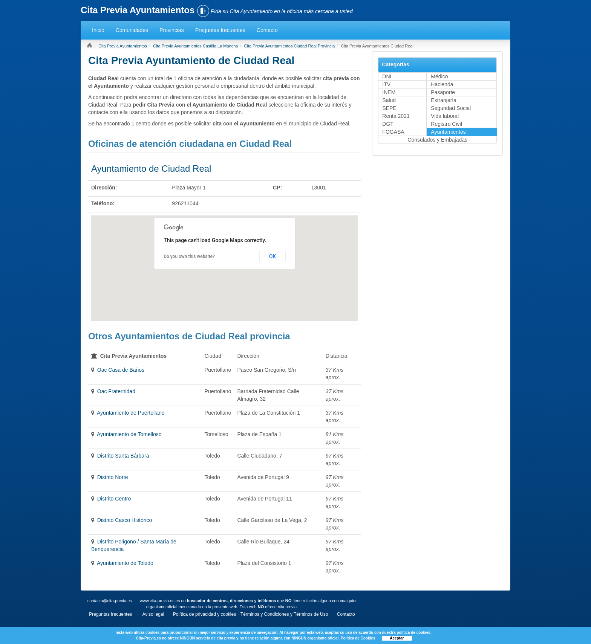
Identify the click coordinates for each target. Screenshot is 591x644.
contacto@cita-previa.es (109, 600)
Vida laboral (445, 116)
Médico (439, 76)
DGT (387, 124)
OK (272, 256)
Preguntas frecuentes (220, 30)
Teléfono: (103, 203)
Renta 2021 (395, 116)
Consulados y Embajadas (437, 140)
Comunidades (132, 30)
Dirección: (104, 188)
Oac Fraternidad (116, 391)
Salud (389, 100)
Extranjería (443, 100)
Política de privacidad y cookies (204, 614)
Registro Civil (446, 124)
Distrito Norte (112, 477)
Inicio (98, 30)
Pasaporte (443, 92)
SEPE (389, 108)
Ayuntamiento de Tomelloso (129, 434)
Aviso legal (153, 614)
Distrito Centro (114, 499)
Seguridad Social (451, 108)
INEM (388, 92)
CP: (277, 188)
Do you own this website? (189, 256)
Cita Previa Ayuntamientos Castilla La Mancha (195, 46)
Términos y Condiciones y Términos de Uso (284, 614)
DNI (386, 76)
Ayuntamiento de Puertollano (131, 413)
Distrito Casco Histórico (124, 520)
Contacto (267, 30)
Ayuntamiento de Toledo (125, 563)
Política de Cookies (358, 638)
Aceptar (397, 638)
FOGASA (393, 132)
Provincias (171, 30)
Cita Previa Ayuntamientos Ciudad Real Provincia (289, 46)
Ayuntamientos (448, 132)
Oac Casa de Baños (120, 370)
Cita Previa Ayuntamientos (122, 46)
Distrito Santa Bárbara (123, 456)
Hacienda (442, 84)
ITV (386, 84)
